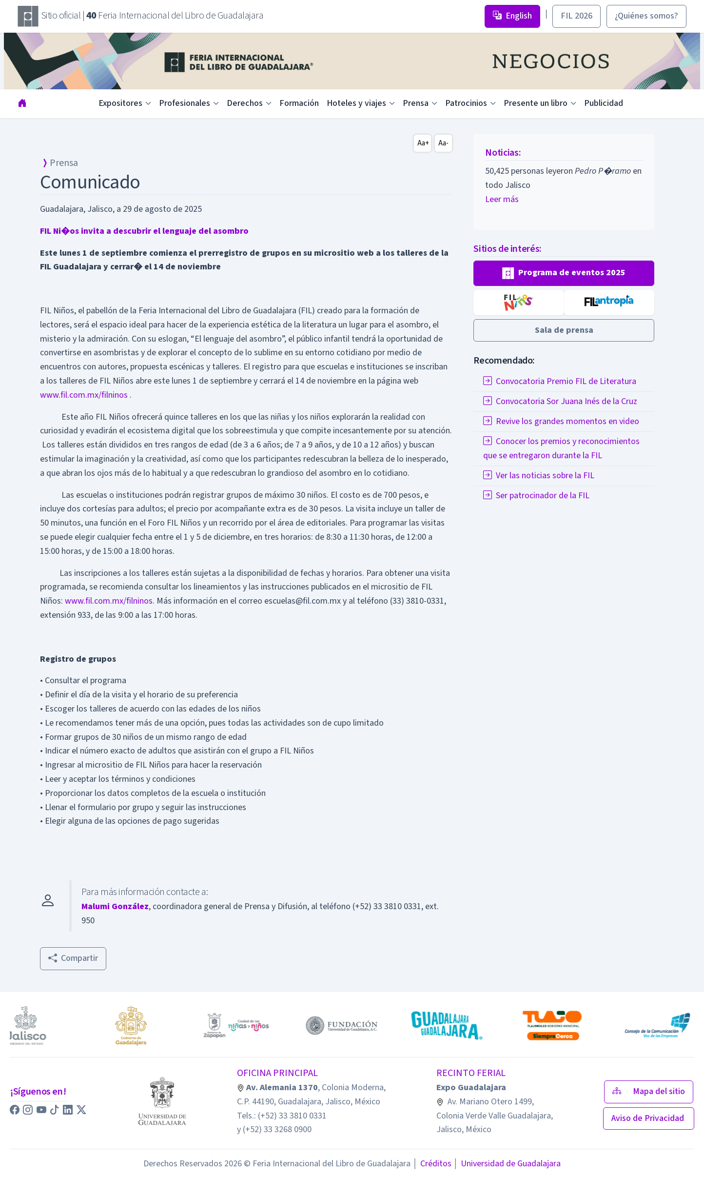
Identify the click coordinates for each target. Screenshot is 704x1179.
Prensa (416, 103)
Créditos (431, 1164)
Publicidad (603, 103)
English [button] (512, 16)
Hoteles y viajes (356, 103)
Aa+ (423, 143)
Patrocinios (466, 103)
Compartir (73, 958)
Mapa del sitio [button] (648, 1091)
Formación (299, 103)
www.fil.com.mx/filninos (84, 395)
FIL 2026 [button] (576, 16)
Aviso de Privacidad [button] (648, 1118)
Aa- (443, 143)
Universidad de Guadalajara (507, 1164)
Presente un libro (535, 103)
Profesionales (184, 103)
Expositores (120, 103)
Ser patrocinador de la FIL (536, 495)
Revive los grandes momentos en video (561, 421)
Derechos (245, 103)
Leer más (502, 199)
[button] (563, 273)
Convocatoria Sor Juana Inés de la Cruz (560, 401)
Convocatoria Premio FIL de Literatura (559, 381)
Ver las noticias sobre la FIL (538, 475)
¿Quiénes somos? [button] (646, 16)
